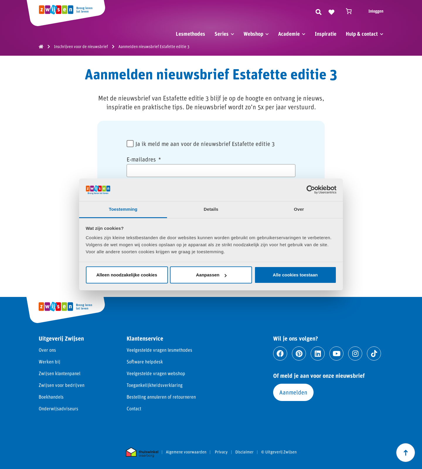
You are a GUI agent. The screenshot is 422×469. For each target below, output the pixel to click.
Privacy (221, 452)
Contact (134, 408)
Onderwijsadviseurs (58, 408)
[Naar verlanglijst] (331, 11)
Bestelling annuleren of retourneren (161, 397)
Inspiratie (325, 33)
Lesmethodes (190, 33)
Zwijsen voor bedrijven (61, 385)
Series (222, 33)
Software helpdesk (145, 361)
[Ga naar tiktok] (374, 353)
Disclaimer (244, 452)
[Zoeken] (318, 11)
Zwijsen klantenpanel (59, 373)
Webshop (253, 33)
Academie (289, 33)
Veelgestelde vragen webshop (156, 373)
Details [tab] (211, 209)
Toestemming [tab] (123, 209)
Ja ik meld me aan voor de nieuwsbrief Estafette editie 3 (205, 144)
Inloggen (375, 11)
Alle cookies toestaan (295, 274)
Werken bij (49, 361)
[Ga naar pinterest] (299, 353)
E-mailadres (144, 159)
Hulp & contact (362, 33)
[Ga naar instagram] (355, 353)
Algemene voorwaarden (186, 452)
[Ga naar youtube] (336, 353)
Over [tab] (299, 209)
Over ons (47, 350)
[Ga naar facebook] (280, 353)
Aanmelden (293, 392)
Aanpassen (211, 274)
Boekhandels (51, 397)
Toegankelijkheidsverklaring (155, 385)
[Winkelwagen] (351, 11)
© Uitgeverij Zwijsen (279, 452)
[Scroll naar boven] (405, 452)
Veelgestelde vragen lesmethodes (159, 350)
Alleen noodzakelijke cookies (126, 274)
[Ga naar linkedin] (318, 353)
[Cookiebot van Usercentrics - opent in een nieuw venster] (310, 189)
